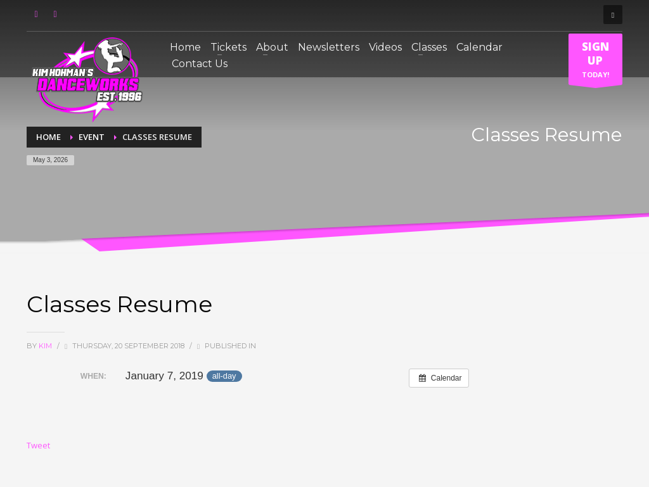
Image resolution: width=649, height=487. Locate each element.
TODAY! (595, 62)
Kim (46, 345)
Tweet (38, 445)
